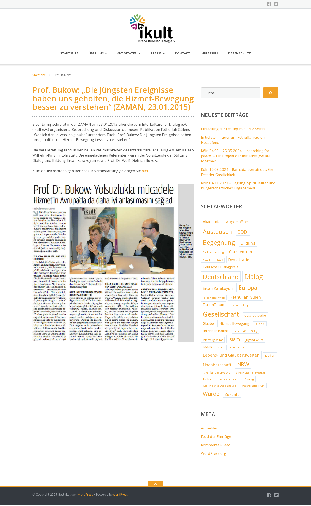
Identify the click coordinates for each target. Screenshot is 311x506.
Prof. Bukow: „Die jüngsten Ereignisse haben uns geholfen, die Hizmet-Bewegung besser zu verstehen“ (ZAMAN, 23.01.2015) (113, 100)
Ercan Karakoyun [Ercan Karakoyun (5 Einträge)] (218, 289)
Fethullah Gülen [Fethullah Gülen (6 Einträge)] (245, 298)
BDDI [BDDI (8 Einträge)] (243, 233)
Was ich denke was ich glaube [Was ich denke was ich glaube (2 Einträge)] (219, 387)
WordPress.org (213, 454)
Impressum (209, 55)
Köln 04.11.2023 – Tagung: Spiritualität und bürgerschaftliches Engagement (238, 187)
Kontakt (182, 55)
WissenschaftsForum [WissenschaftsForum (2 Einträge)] (253, 387)
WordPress (120, 496)
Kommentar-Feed (216, 446)
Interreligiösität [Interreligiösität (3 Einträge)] (213, 341)
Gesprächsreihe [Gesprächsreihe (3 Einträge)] (255, 317)
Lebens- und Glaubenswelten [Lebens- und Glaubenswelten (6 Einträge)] (231, 356)
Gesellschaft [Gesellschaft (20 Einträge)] (221, 315)
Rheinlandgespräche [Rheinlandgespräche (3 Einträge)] (216, 374)
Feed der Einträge (216, 437)
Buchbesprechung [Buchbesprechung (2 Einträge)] (213, 253)
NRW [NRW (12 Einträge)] (243, 365)
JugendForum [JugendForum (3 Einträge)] (254, 341)
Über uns (96, 55)
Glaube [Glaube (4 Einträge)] (208, 324)
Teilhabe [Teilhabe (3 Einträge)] (208, 381)
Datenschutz (239, 55)
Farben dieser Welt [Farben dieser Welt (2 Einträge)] (214, 299)
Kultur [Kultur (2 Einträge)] (221, 348)
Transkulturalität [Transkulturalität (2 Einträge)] (229, 380)
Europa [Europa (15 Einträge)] (247, 289)
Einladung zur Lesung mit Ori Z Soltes (233, 130)
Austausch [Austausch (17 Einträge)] (217, 233)
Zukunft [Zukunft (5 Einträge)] (232, 395)
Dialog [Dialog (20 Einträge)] (253, 278)
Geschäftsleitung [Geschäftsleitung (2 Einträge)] (239, 306)
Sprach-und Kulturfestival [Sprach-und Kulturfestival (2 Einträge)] (250, 374)
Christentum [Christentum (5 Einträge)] (240, 253)
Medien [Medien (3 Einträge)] (270, 357)
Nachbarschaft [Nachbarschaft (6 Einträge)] (217, 366)
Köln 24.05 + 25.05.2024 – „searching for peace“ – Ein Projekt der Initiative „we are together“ (235, 157)
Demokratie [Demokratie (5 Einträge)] (238, 261)
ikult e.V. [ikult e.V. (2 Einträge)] (260, 325)
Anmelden (209, 429)
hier (145, 172)
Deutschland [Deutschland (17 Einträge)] (221, 278)
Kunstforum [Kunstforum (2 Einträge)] (237, 348)
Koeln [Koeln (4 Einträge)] (207, 348)
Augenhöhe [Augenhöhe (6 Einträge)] (237, 223)
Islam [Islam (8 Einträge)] (234, 340)
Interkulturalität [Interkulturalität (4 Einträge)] (215, 332)
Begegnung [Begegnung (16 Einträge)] (219, 244)
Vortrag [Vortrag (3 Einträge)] (249, 381)
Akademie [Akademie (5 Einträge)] (211, 223)
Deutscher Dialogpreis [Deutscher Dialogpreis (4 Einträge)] (220, 268)
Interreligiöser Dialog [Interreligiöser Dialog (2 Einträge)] (245, 332)
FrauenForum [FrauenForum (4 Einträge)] (213, 306)
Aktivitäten (127, 55)
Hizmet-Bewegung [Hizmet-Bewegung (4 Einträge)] (234, 324)
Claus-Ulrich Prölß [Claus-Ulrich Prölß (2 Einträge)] (213, 261)
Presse (156, 55)
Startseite (69, 55)
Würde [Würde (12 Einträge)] (211, 395)
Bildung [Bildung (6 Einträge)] (248, 244)
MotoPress (85, 496)
